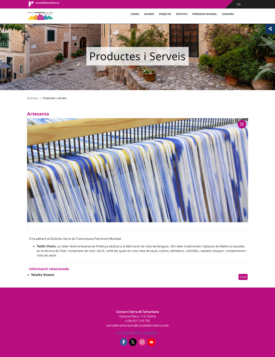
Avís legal (123, 333)
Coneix (134, 14)
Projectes (165, 14)
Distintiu (181, 14)
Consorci (228, 14)
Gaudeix (149, 14)
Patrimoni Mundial (204, 14)
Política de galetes (145, 333)
